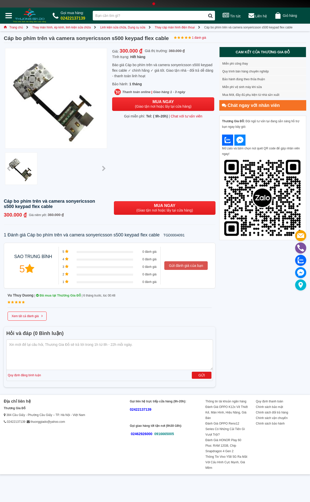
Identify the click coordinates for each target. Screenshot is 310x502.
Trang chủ (13, 27)
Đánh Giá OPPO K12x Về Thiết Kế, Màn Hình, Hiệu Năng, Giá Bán (226, 412)
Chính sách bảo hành (270, 423)
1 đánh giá (199, 37)
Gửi (201, 375)
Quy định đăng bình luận (24, 375)
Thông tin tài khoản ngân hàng (225, 401)
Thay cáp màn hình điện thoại (175, 27)
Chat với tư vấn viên (186, 116)
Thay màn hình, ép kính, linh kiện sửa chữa (61, 27)
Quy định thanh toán (269, 401)
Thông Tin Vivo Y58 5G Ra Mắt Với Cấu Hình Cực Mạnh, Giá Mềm (226, 462)
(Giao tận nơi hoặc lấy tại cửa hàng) (163, 104)
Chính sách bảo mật (269, 407)
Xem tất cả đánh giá (27, 315)
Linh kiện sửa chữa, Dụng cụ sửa (122, 27)
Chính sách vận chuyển (272, 418)
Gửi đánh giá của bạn (186, 266)
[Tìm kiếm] (210, 15)
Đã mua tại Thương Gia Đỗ (58, 295)
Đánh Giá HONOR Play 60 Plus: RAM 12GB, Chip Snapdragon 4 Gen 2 (223, 445)
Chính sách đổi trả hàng (272, 412)
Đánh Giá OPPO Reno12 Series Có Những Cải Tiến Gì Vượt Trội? (225, 429)
